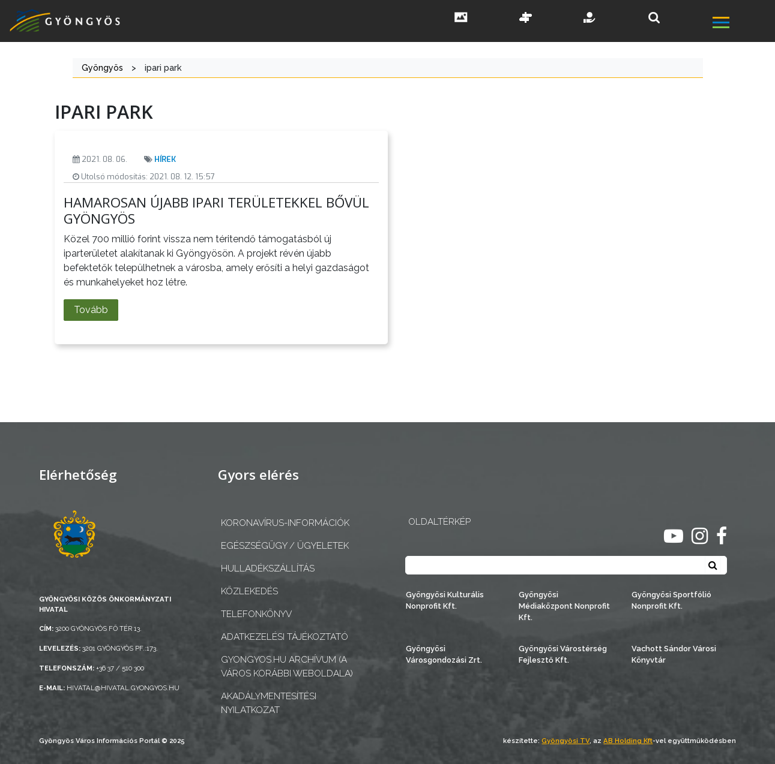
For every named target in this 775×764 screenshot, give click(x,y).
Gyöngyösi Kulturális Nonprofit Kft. (445, 600)
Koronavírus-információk (285, 523)
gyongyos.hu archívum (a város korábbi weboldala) (287, 666)
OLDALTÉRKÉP (439, 521)
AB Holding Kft (628, 740)
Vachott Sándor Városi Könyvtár (674, 654)
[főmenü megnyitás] (742, 24)
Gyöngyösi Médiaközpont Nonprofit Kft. (564, 606)
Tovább (91, 309)
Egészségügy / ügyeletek (285, 545)
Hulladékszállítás (268, 568)
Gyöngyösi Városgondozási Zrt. (444, 654)
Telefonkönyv (256, 614)
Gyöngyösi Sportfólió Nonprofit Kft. (671, 600)
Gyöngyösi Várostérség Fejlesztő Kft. (563, 654)
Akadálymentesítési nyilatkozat (268, 703)
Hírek (165, 159)
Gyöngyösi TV (565, 740)
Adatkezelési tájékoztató (284, 636)
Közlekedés (249, 591)
